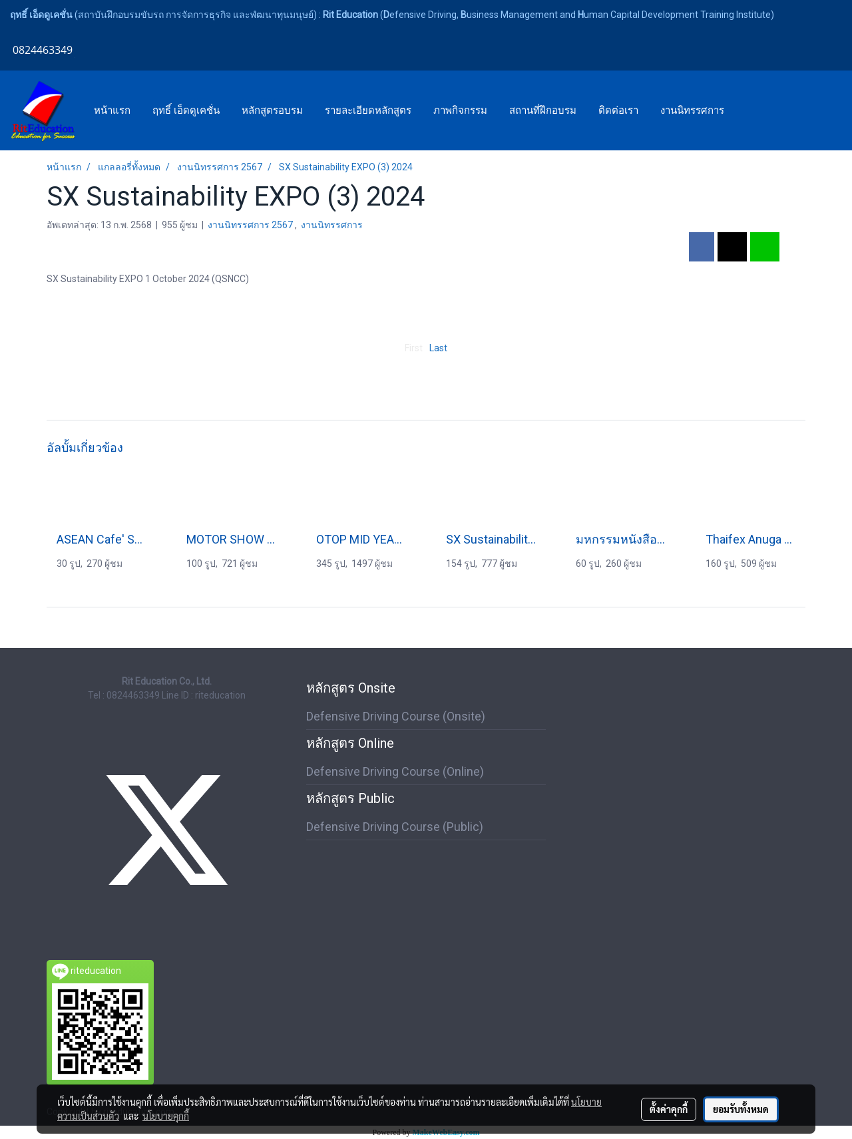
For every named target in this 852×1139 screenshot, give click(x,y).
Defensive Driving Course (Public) (394, 827)
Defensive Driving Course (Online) (395, 771)
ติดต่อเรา (618, 110)
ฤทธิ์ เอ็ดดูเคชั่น (186, 110)
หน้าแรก (112, 110)
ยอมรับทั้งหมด (741, 1109)
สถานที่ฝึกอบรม (542, 110)
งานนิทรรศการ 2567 (251, 225)
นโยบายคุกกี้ (165, 1116)
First (414, 348)
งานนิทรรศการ (692, 110)
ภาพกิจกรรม (460, 110)
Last (438, 348)
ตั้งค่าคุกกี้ (669, 1109)
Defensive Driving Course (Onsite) (395, 716)
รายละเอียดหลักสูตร (368, 110)
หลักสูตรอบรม (272, 110)
